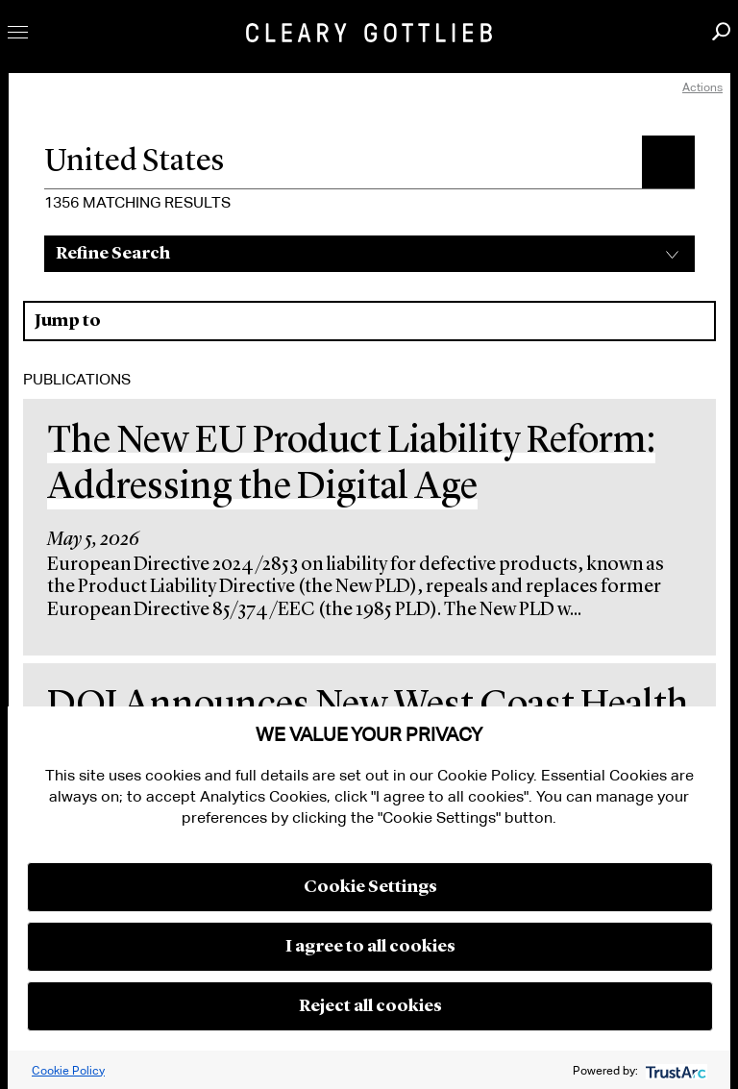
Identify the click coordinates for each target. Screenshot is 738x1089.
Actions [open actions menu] (702, 87)
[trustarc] (674, 1070)
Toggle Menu (18, 32)
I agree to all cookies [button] (370, 946)
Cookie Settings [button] (370, 887)
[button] (668, 162)
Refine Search (113, 253)
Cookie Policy (68, 1070)
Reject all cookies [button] (370, 1006)
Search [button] (721, 31)
